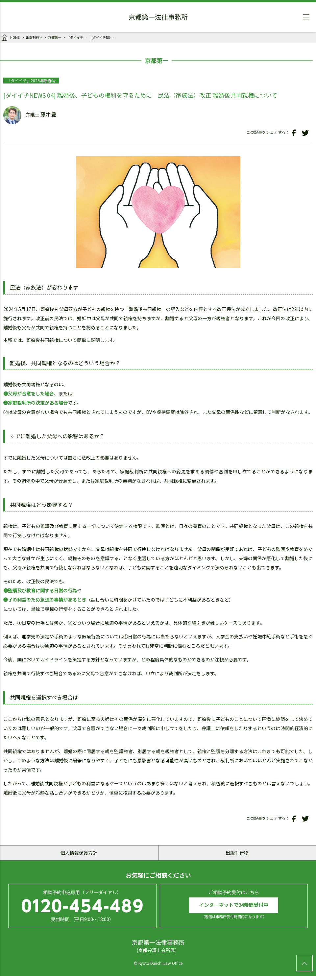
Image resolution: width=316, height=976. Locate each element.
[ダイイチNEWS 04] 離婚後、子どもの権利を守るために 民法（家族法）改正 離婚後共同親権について (102, 37)
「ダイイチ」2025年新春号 (78, 37)
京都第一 (54, 37)
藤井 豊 (48, 114)
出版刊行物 (34, 37)
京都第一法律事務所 (158, 18)
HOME (11, 38)
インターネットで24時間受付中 (233, 904)
